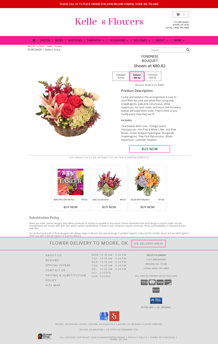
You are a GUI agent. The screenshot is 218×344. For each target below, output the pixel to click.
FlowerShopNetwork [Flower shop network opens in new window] (111, 337)
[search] (187, 50)
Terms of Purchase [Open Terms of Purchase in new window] (162, 337)
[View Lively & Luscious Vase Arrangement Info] (109, 182)
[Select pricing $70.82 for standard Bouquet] (120, 76)
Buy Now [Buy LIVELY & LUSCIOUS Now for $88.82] (109, 207)
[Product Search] (168, 50)
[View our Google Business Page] (104, 320)
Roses (59, 40)
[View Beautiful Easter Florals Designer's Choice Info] (70, 182)
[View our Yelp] (114, 320)
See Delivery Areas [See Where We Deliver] (148, 243)
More (179, 40)
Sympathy (96, 40)
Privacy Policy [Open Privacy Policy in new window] (137, 337)
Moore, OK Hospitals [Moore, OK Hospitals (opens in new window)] (102, 324)
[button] (180, 14)
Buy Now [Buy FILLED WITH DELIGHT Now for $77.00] (148, 207)
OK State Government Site (122, 329)
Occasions (119, 40)
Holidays (142, 40)
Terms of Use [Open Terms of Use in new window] (118, 339)
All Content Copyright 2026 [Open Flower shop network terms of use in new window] (78, 337)
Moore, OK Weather (91, 329)
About (162, 40)
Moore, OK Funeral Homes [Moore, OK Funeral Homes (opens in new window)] (71, 324)
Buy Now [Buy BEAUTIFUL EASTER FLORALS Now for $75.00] (71, 207)
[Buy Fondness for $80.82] (149, 149)
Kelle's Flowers (109, 21)
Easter (45, 40)
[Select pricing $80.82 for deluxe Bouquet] (137, 76)
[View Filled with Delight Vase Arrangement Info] (147, 182)
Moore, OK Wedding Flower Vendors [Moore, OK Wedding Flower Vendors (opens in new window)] (140, 324)
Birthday (75, 40)
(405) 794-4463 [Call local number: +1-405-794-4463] (181, 27)
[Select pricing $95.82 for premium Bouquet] (153, 76)
